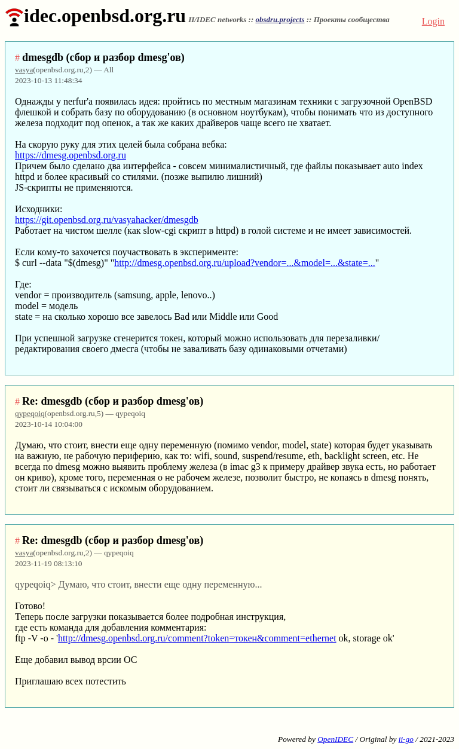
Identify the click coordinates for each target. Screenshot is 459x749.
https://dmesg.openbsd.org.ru (70, 155)
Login (433, 21)
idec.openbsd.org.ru (95, 15)
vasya (24, 69)
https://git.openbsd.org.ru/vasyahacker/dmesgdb (106, 220)
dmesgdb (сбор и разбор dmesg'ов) (103, 57)
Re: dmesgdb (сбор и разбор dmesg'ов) (112, 401)
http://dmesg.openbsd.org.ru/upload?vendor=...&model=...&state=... (244, 263)
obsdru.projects (279, 19)
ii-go (406, 739)
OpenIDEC (335, 739)
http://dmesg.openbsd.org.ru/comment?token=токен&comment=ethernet (197, 638)
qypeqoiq (30, 413)
